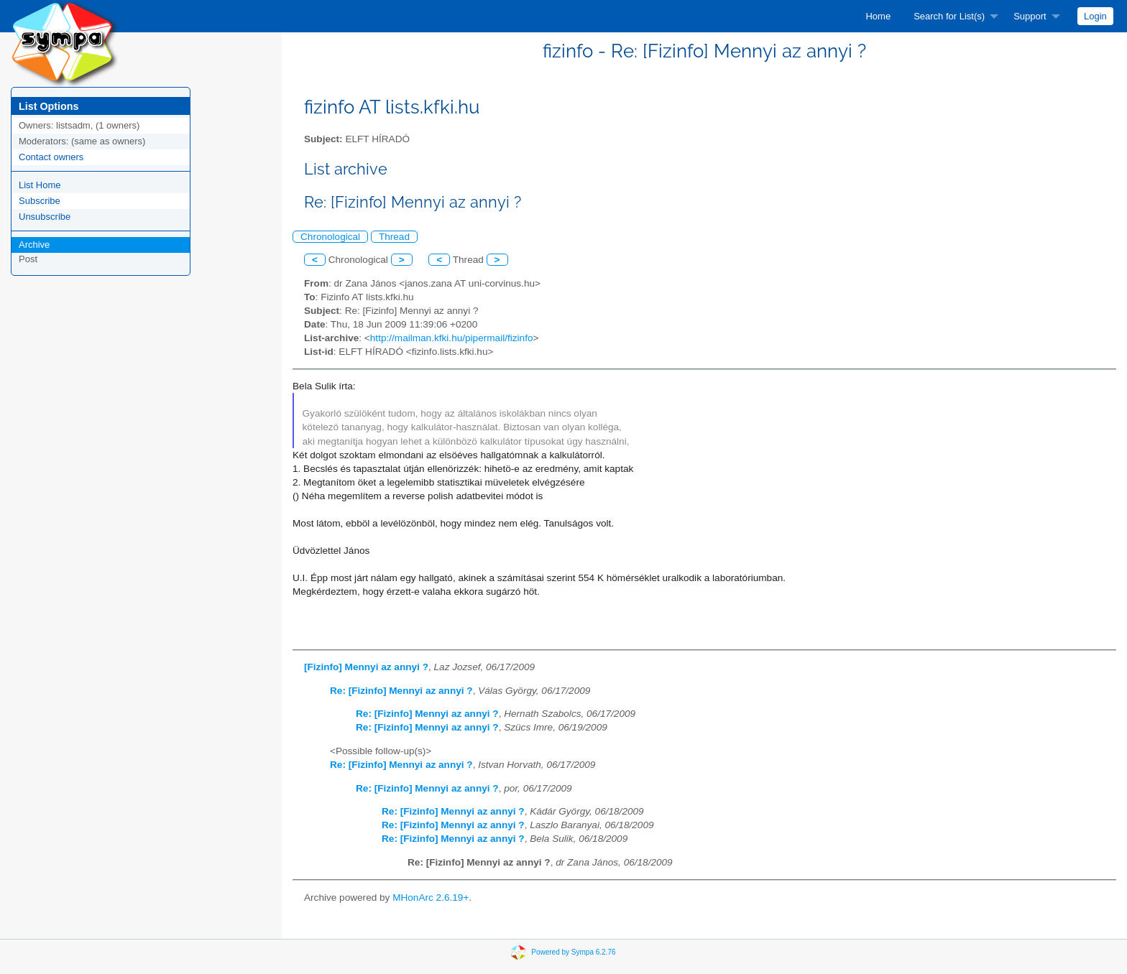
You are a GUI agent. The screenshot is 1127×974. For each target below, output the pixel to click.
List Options (48, 106)
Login (1095, 16)
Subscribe (39, 200)
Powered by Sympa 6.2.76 (573, 951)
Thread (394, 236)
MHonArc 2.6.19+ (430, 897)
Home (878, 16)
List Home (40, 185)
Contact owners (51, 157)
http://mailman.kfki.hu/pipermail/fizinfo (451, 338)
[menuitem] (878, 16)
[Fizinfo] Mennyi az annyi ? (366, 667)
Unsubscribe (44, 216)
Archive (34, 244)
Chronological (330, 236)
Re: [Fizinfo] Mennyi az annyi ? (401, 690)
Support (1029, 16)
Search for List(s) (949, 16)
